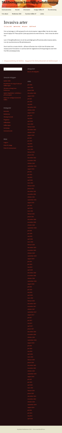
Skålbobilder (7, 122)
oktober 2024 (31, 110)
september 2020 (32, 228)
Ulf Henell (33, 26)
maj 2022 (30, 177)
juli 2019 (30, 261)
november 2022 (32, 160)
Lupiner (26, 26)
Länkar (42, 14)
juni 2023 (30, 141)
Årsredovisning (52, 10)
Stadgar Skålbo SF (39, 10)
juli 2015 (30, 379)
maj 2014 (30, 416)
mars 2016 (30, 357)
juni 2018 (30, 289)
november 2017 (32, 306)
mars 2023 (30, 149)
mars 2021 (30, 211)
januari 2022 (31, 188)
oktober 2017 (31, 309)
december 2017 (32, 303)
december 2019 (32, 247)
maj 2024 (30, 118)
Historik (17, 10)
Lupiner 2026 (7, 81)
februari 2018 (31, 301)
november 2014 (32, 399)
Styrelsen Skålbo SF (30, 14)
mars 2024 (30, 124)
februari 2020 (31, 244)
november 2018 (32, 275)
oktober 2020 (31, 225)
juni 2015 (30, 382)
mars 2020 (30, 242)
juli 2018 (30, 287)
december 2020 (32, 219)
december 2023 (32, 129)
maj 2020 (30, 236)
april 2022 (30, 180)
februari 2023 (31, 152)
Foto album (5, 14)
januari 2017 (31, 329)
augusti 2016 (31, 343)
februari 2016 (31, 360)
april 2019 (30, 270)
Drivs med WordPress (39, 429)
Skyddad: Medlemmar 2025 (24, 429)
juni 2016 (30, 348)
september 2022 (32, 166)
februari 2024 (31, 127)
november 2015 (32, 368)
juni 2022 (30, 174)
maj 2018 (30, 292)
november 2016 (32, 334)
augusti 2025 (31, 96)
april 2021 (30, 208)
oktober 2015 (31, 371)
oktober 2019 (31, 253)
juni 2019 (30, 264)
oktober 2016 (31, 337)
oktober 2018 (31, 278)
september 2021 (32, 200)
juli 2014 (30, 410)
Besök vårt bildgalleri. (33, 71)
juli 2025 (30, 99)
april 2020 (30, 239)
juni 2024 (30, 115)
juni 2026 (30, 85)
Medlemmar (7, 114)
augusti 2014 (31, 407)
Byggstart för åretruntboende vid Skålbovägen (42, 61)
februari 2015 (31, 390)
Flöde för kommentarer (10, 148)
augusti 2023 (31, 135)
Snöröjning (6, 128)
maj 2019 (30, 267)
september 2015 (32, 374)
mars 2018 (30, 298)
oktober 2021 (31, 197)
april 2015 (30, 385)
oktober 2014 (31, 402)
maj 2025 (30, 104)
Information (26, 10)
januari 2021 (31, 216)
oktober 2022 (31, 163)
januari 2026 (31, 90)
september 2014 (32, 404)
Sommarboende (8, 131)
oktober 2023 (31, 132)
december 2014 (32, 396)
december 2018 (32, 273)
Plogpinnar (6, 119)
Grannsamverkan (6, 10)
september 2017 (32, 312)
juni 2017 (30, 320)
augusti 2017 (31, 315)
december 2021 (32, 191)
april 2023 (30, 146)
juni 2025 (30, 101)
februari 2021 (31, 214)
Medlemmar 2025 (16, 14)
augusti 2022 (31, 169)
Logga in (6, 142)
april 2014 (30, 418)
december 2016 (32, 331)
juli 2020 (30, 230)
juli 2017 (30, 317)
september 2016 (32, 340)
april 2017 (30, 326)
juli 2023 (30, 138)
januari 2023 (31, 155)
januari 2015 (31, 393)
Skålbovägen (7, 125)
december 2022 (32, 157)
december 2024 (32, 107)
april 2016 (30, 354)
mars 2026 (30, 87)
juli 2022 (30, 172)
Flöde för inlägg (8, 145)
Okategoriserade (8, 117)
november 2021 (32, 194)
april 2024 (30, 121)
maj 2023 (30, 143)
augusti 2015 (31, 376)
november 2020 (32, 222)
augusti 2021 (31, 202)
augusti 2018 (31, 284)
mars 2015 (30, 388)
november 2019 (32, 250)
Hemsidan (17, 26)
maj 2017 (30, 323)
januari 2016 (31, 362)
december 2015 (32, 365)
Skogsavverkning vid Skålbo (13, 61)
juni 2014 (30, 413)
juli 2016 (30, 345)
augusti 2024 (31, 113)
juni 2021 (30, 205)
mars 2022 (30, 183)
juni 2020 (30, 233)
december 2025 (32, 93)
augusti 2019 (31, 258)
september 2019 (32, 256)
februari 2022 (31, 186)
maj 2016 (30, 351)
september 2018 (32, 281)
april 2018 (30, 295)
